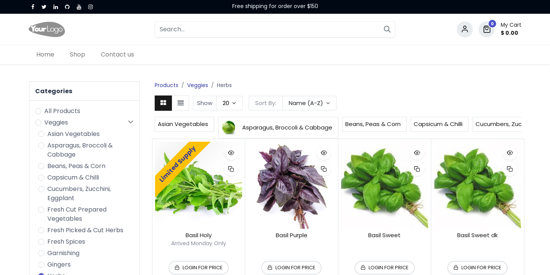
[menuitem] (45, 54)
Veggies (56, 122)
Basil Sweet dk (477, 235)
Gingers (59, 264)
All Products (62, 111)
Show (204, 103)
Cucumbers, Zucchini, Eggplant (79, 193)
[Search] (387, 29)
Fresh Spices (66, 241)
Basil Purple (291, 235)
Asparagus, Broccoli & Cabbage (80, 150)
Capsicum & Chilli (73, 177)
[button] (309, 103)
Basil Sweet (384, 235)
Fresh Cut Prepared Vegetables (77, 214)
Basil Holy (199, 235)
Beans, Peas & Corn (76, 166)
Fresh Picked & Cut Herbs (85, 230)
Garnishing (63, 253)
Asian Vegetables (73, 133)
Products (166, 85)
